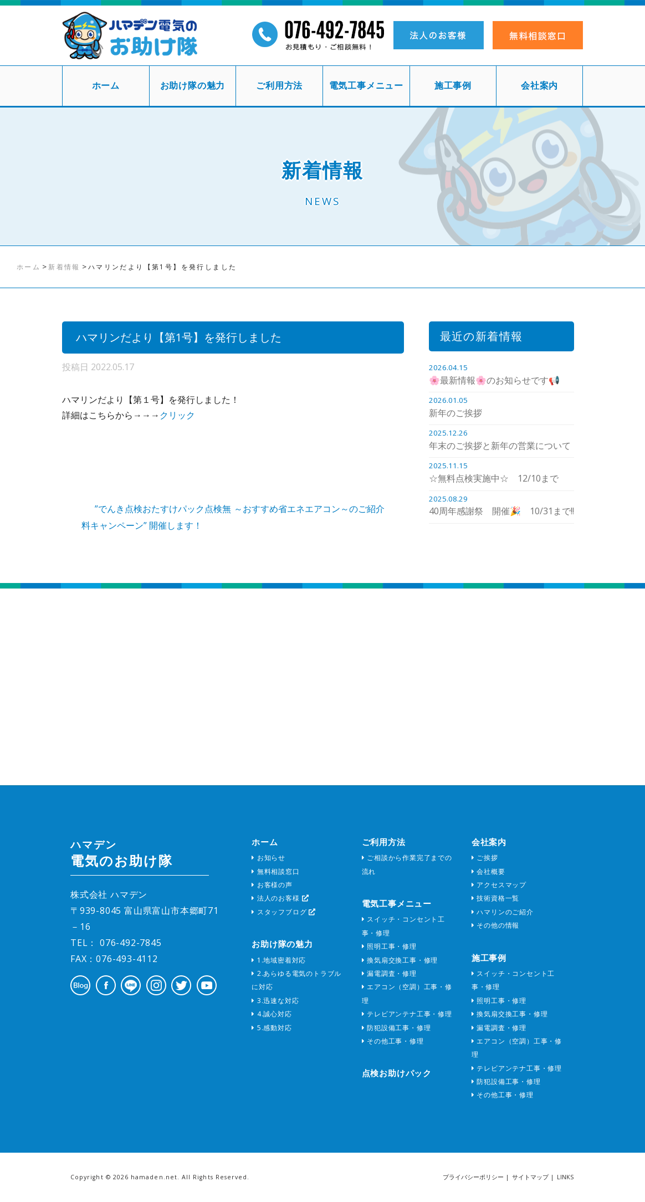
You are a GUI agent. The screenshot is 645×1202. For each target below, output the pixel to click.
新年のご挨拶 (455, 413)
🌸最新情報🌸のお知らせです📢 (494, 380)
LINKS (565, 1177)
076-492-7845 (129, 943)
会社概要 (488, 871)
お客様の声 (272, 884)
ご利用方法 (279, 85)
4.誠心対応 (271, 1014)
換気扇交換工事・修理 (400, 960)
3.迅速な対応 (275, 1000)
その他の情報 (495, 925)
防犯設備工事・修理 (396, 1027)
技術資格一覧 (495, 898)
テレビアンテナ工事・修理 (407, 1014)
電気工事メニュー (366, 85)
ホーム (106, 85)
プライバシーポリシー (473, 1177)
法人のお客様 (280, 898)
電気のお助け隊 (121, 853)
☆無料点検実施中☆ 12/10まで (494, 478)
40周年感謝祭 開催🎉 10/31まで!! (501, 511)
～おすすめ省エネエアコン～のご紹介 (309, 509)
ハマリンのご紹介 (503, 912)
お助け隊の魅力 (193, 85)
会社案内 (539, 85)
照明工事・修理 (389, 946)
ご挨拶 (485, 857)
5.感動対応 (271, 1027)
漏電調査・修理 (389, 973)
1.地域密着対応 (279, 960)
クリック (177, 415)
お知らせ (268, 857)
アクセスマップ (499, 884)
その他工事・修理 (393, 1041)
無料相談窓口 (275, 871)
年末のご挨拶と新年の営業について (500, 445)
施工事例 (453, 85)
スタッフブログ (284, 912)
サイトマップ (530, 1177)
